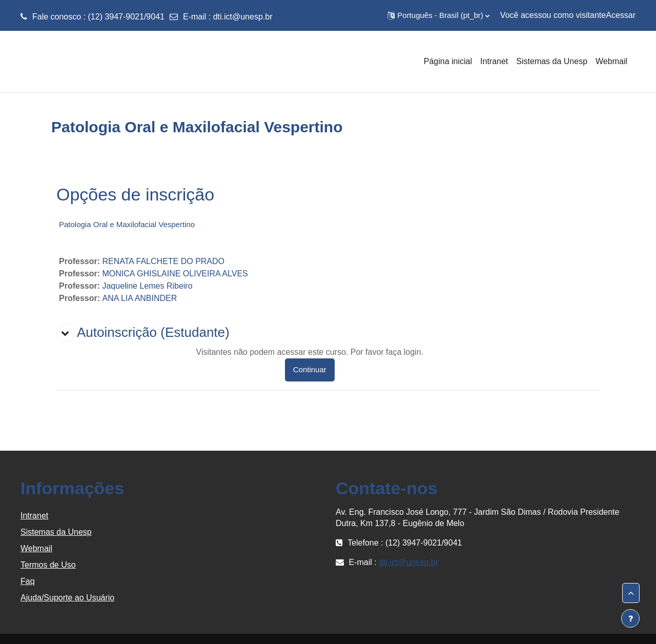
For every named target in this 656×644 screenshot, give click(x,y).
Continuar (309, 369)
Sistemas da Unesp (56, 532)
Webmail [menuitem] (611, 61)
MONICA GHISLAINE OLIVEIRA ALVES (175, 273)
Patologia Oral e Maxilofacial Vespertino (127, 224)
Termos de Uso (48, 564)
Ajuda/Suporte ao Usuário (67, 597)
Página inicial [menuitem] (448, 61)
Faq (27, 581)
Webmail (36, 548)
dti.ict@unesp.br (243, 16)
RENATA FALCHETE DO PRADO (163, 261)
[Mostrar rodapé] (630, 618)
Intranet (34, 515)
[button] (438, 15)
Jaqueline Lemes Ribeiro (147, 285)
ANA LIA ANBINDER (139, 298)
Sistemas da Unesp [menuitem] (551, 61)
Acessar (621, 15)
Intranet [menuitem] (494, 61)
